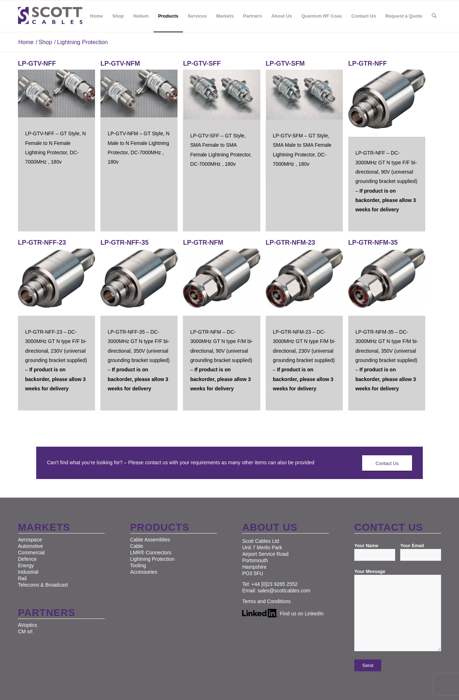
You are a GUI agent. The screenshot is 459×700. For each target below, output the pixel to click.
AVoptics (27, 625)
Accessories (143, 572)
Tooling (138, 565)
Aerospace (30, 539)
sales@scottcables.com (283, 590)
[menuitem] (96, 16)
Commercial (31, 552)
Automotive (30, 546)
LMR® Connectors (150, 552)
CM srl (25, 631)
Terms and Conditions (266, 601)
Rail (22, 578)
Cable (136, 546)
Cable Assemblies (150, 539)
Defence (27, 559)
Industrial (28, 572)
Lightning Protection (152, 559)
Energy (26, 565)
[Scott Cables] (50, 16)
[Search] (434, 16)
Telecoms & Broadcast (43, 585)
